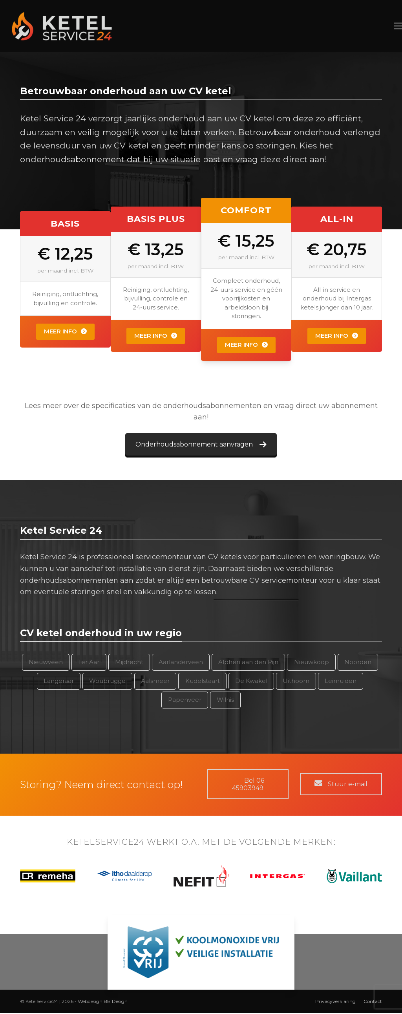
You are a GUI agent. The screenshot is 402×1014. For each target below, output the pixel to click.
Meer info (65, 332)
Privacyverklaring (335, 1002)
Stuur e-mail (340, 785)
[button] (386, 26)
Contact (373, 1002)
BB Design (116, 1002)
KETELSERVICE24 (105, 842)
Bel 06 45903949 (247, 785)
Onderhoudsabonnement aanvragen (201, 445)
